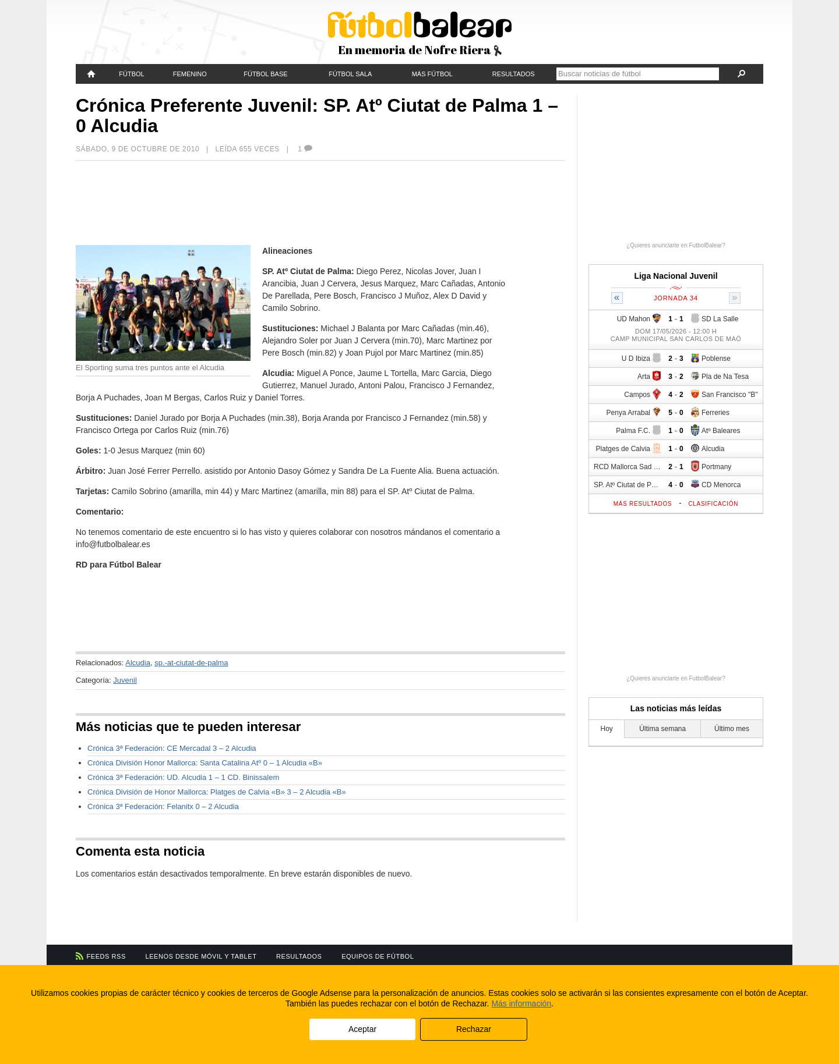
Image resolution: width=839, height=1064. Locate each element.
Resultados (513, 73)
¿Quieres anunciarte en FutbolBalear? (675, 245)
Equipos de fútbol (377, 956)
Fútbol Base (265, 73)
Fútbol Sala (350, 73)
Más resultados (643, 504)
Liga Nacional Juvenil (675, 276)
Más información (521, 1003)
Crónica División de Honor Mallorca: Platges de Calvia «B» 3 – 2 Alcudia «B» (216, 792)
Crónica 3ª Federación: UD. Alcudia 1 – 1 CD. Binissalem (183, 777)
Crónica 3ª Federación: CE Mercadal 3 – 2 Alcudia (171, 748)
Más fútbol (432, 73)
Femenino (190, 73)
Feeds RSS (106, 956)
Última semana (662, 729)
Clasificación (713, 504)
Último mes (731, 729)
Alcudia (137, 662)
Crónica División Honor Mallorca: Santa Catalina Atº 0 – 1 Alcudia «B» (204, 762)
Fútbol (131, 73)
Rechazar (473, 1029)
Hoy (607, 729)
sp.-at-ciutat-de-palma (191, 662)
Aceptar (362, 1029)
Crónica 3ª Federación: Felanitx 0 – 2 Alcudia (163, 806)
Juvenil (124, 680)
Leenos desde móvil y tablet (201, 956)
